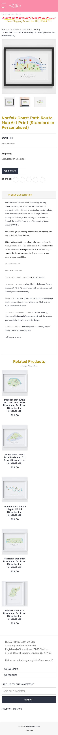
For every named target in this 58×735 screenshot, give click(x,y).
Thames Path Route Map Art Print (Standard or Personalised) (15, 510)
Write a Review (8, 144)
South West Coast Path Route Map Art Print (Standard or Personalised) (15, 458)
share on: (7, 178)
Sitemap (29, 730)
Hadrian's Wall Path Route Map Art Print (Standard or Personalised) (14, 562)
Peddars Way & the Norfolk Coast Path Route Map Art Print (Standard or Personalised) (14, 405)
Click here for (44, 302)
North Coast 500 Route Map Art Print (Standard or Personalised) (14, 614)
